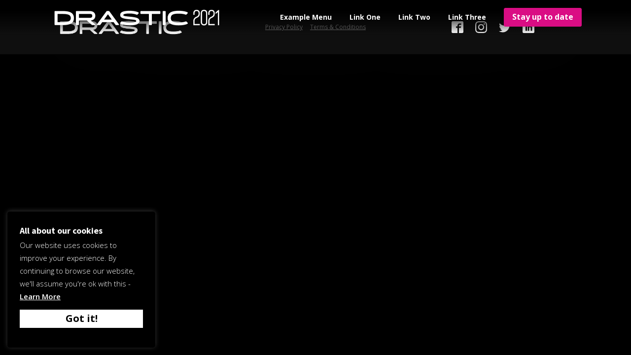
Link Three (467, 17)
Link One (365, 17)
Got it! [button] (82, 318)
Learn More (40, 296)
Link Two (414, 17)
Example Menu (306, 17)
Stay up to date (542, 16)
